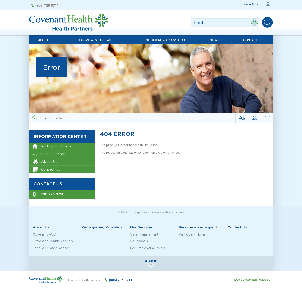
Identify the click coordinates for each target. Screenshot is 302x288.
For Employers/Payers (147, 248)
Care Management (144, 234)
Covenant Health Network (53, 241)
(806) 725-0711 (47, 5)
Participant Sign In (250, 4)
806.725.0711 (51, 194)
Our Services (141, 227)
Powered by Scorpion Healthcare (251, 280)
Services (217, 40)
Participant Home (52, 146)
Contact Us (252, 40)
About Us (45, 40)
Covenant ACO (44, 234)
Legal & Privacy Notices (51, 248)
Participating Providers (165, 40)
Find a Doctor (49, 154)
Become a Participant (95, 40)
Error (47, 118)
